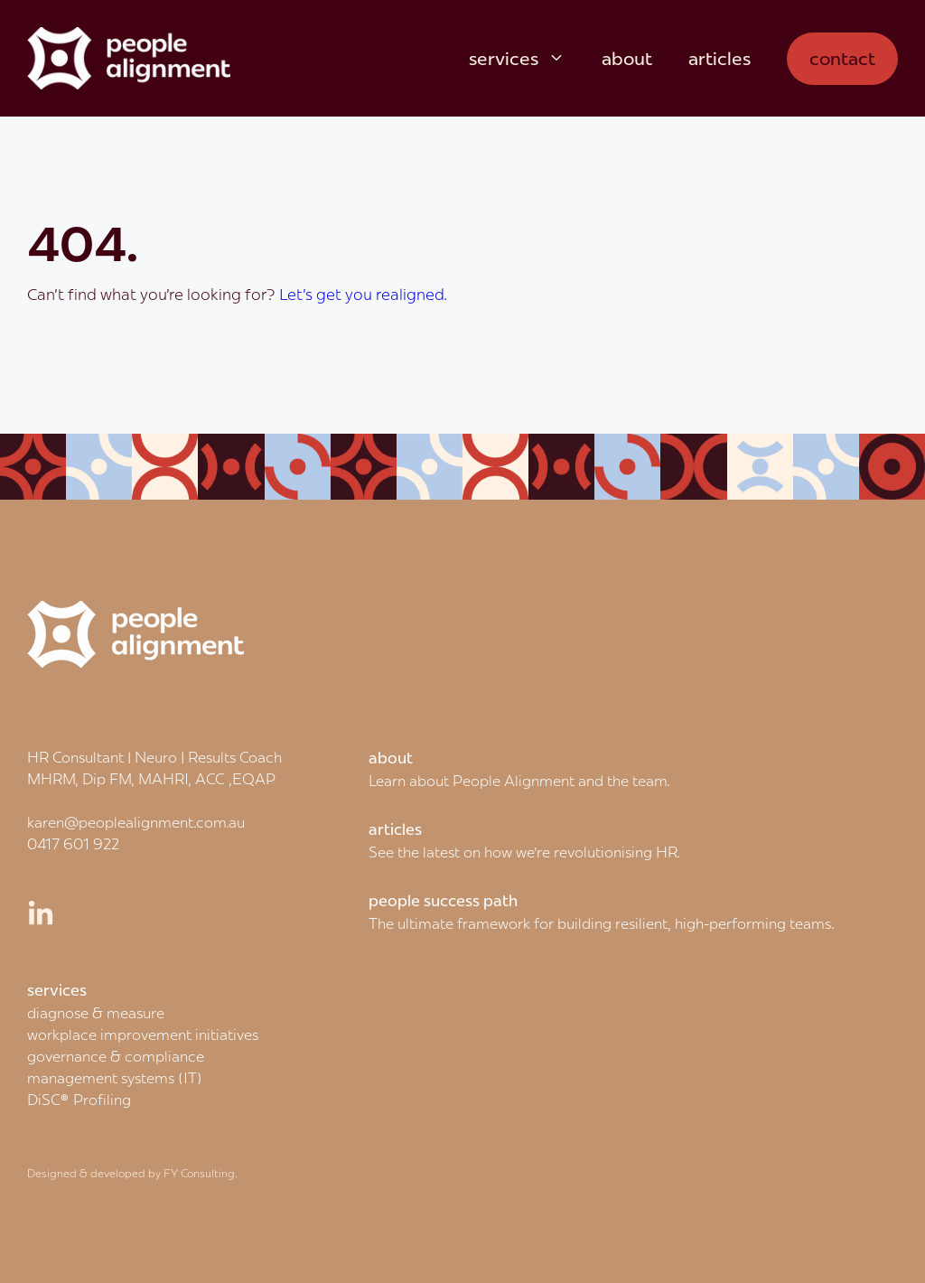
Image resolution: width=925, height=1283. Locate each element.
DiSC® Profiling (79, 1100)
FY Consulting (199, 1173)
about (627, 58)
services (526, 59)
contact (842, 58)
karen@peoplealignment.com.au (136, 822)
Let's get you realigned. (363, 294)
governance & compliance (115, 1056)
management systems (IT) (114, 1078)
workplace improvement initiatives (142, 1034)
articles (719, 58)
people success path (443, 900)
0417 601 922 (73, 844)
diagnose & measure (95, 1013)
